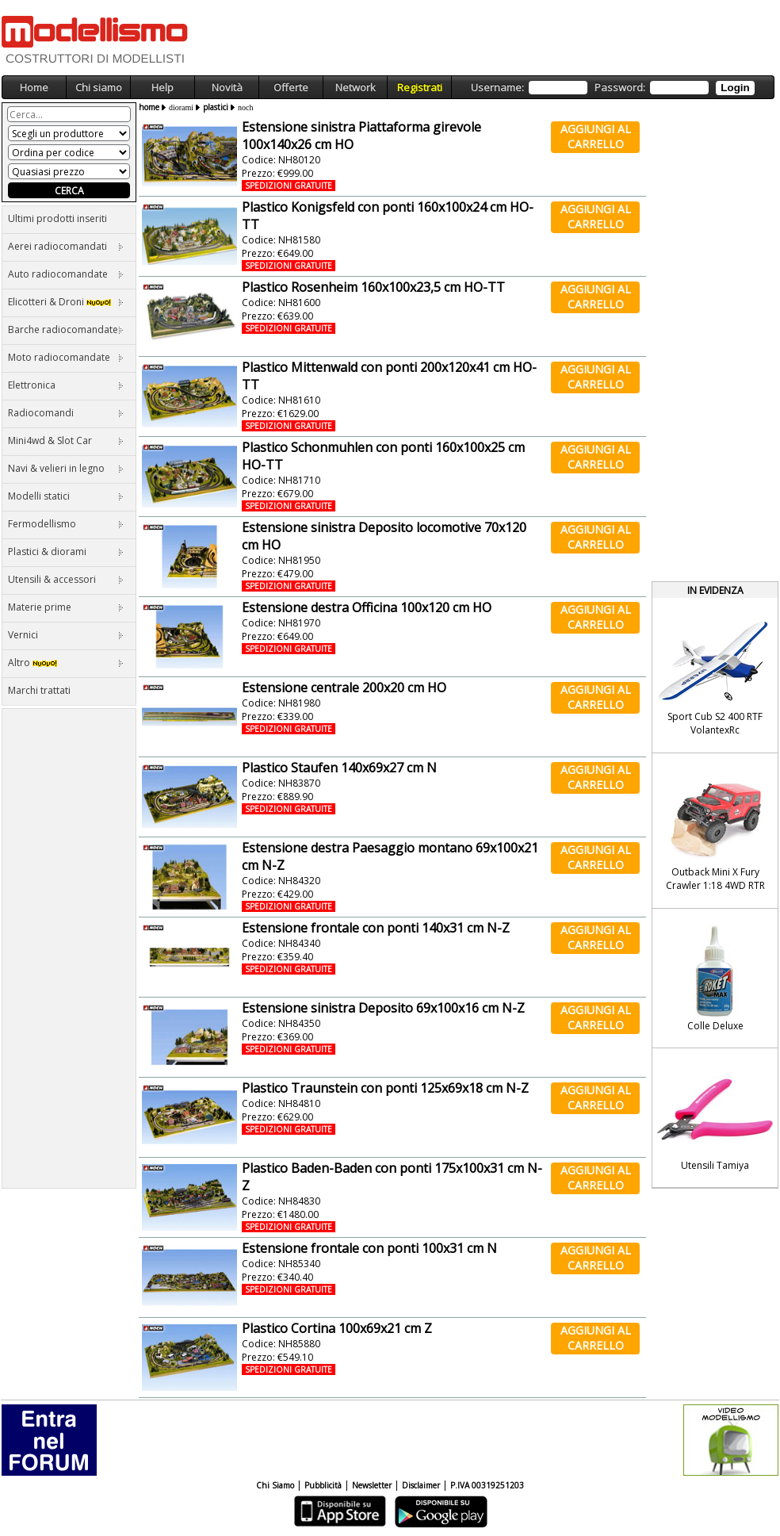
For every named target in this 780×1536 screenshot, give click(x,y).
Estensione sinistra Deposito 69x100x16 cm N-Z (383, 1008)
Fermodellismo (66, 524)
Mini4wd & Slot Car (66, 440)
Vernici (66, 635)
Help (162, 87)
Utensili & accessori (66, 579)
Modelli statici (66, 496)
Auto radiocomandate (66, 274)
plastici (215, 107)
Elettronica (66, 385)
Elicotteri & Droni (66, 301)
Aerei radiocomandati (66, 246)
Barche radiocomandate (66, 329)
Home (34, 87)
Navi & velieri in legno (66, 468)
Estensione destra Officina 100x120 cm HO (366, 607)
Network (355, 87)
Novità (227, 87)
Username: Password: (612, 87)
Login (735, 88)
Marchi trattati (39, 690)
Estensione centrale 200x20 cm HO (344, 687)
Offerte (290, 87)
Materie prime (66, 607)
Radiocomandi (66, 412)
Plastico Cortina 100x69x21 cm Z (337, 1328)
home (149, 107)
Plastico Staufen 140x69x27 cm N (339, 767)
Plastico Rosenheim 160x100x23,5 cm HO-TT (373, 287)
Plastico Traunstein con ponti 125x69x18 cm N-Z (385, 1088)
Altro (66, 662)
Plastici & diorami (66, 551)
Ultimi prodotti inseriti (57, 218)
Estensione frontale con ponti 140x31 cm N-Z (376, 928)
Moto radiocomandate (66, 357)
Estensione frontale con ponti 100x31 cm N (369, 1248)
